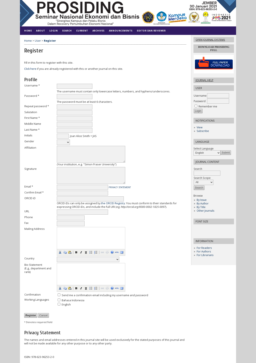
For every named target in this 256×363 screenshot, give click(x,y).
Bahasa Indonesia (73, 300)
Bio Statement (33, 265)
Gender (29, 141)
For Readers (204, 248)
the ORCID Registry (113, 203)
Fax (26, 223)
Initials (28, 135)
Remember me (208, 106)
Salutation (30, 112)
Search (67, 30)
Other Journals (205, 210)
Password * (31, 96)
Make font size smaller (197, 228)
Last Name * (32, 130)
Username (200, 95)
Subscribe (203, 131)
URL (26, 211)
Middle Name (32, 124)
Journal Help (204, 80)
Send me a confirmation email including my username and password (105, 295)
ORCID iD (30, 198)
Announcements (121, 30)
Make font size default (204, 228)
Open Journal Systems (210, 39)
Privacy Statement (120, 187)
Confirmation (32, 294)
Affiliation (30, 147)
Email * (28, 186)
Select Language (203, 148)
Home (28, 30)
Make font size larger (211, 228)
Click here (30, 69)
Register (50, 40)
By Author (203, 203)
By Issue (202, 200)
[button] (60, 252)
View (199, 127)
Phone (28, 217)
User (38, 40)
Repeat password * (36, 106)
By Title (201, 207)
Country (29, 258)
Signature (30, 169)
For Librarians (205, 255)
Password (200, 101)
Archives (98, 30)
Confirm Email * (34, 192)
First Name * (32, 118)
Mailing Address (34, 229)
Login (53, 30)
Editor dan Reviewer (151, 30)
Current (82, 30)
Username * (32, 85)
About (40, 30)
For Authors (204, 251)
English (66, 304)
